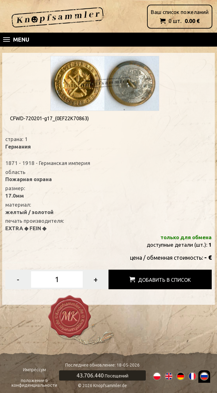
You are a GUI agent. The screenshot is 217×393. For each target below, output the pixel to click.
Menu (16, 39)
